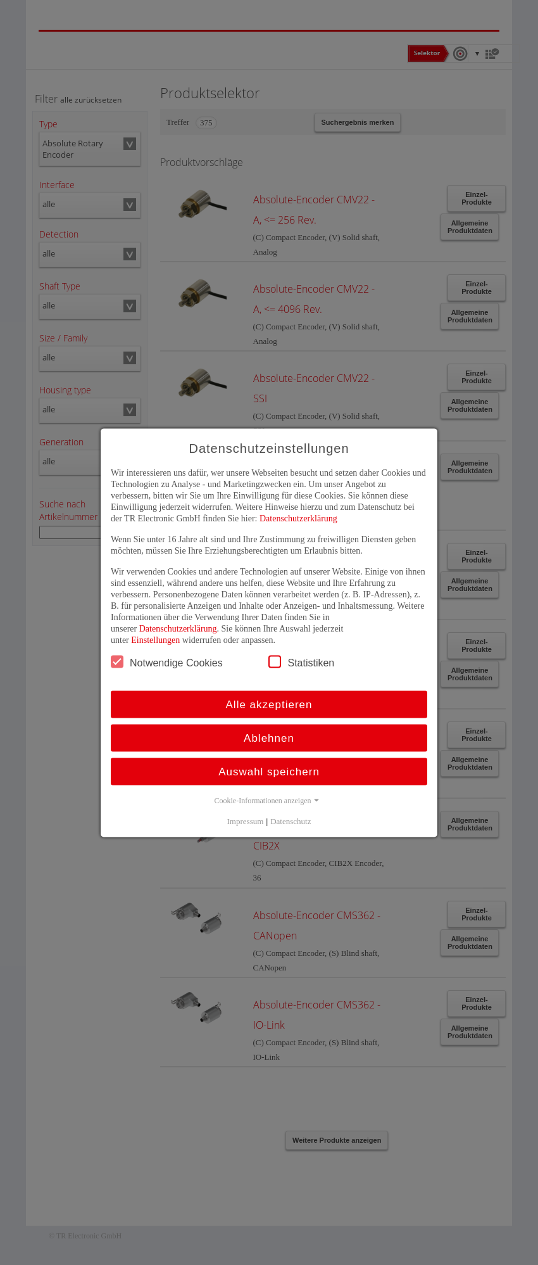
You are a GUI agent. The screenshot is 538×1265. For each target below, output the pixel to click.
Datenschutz (290, 820)
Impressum (245, 820)
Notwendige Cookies (167, 661)
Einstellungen (155, 639)
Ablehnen (269, 738)
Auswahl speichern (269, 771)
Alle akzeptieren (269, 704)
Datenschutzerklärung (298, 518)
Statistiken (301, 661)
